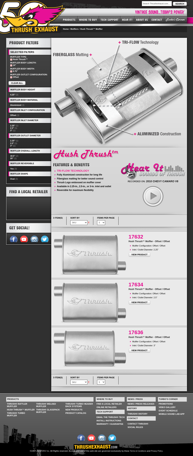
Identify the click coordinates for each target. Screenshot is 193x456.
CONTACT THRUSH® (138, 424)
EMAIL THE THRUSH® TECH (110, 417)
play (153, 196)
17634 (136, 284)
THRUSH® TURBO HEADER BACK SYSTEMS (79, 405)
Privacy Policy (157, 451)
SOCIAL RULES (135, 427)
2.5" (12, 128)
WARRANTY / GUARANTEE (109, 424)
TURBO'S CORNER (175, 19)
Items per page (106, 218)
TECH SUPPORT (109, 19)
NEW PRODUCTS (73, 410)
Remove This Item (11, 60)
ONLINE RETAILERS (106, 407)
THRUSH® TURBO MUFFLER (16, 414)
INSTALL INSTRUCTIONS (108, 420)
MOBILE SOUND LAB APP (172, 414)
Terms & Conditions (138, 451)
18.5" (12, 156)
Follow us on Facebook (13, 238)
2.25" (12, 125)
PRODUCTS (69, 19)
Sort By (75, 218)
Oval (12, 179)
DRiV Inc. (46, 451)
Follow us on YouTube (24, 238)
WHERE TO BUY (88, 19)
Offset (13, 115)
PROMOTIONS (166, 404)
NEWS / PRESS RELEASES (141, 404)
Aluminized (15, 105)
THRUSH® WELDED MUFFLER (46, 405)
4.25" (12, 95)
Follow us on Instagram (34, 238)
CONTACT (157, 19)
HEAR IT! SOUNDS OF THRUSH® (127, 19)
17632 (136, 237)
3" (11, 130)
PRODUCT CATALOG (75, 413)
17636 (136, 332)
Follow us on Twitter (44, 238)
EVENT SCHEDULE (168, 410)
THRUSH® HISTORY (137, 414)
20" (11, 158)
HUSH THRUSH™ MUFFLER (21, 410)
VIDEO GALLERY (167, 407)
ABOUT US (142, 19)
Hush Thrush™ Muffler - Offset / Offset (149, 241)
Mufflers (74, 29)
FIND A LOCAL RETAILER (109, 404)
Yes (12, 169)
